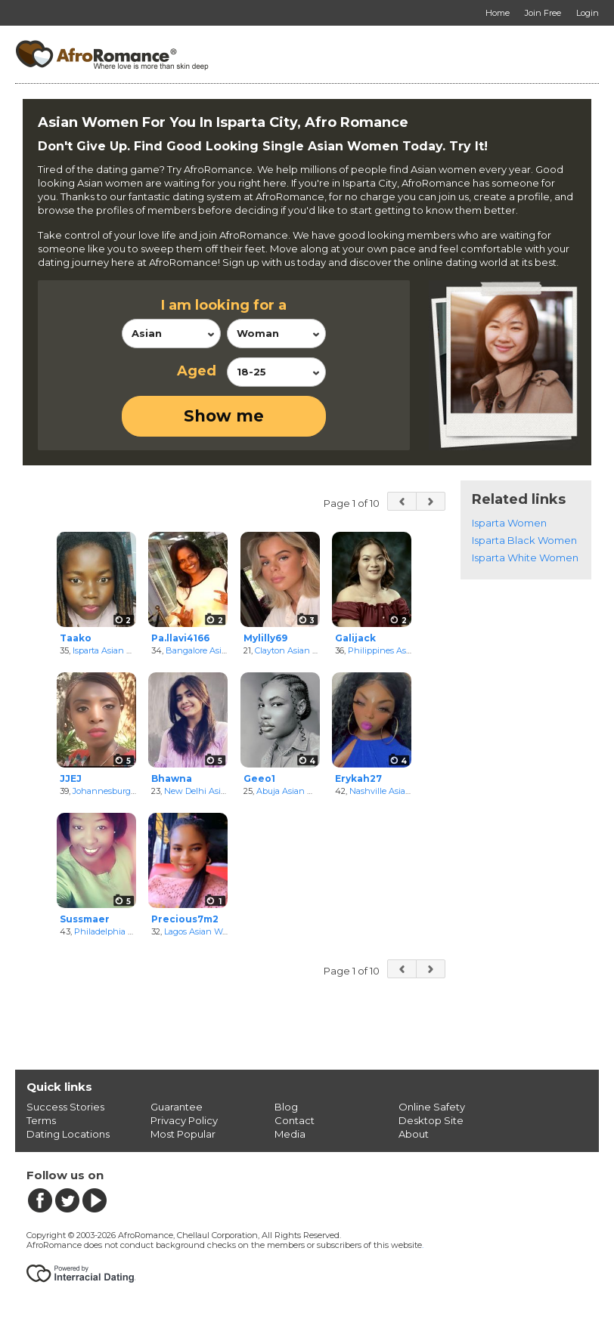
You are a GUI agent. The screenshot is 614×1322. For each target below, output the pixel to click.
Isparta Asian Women (115, 650)
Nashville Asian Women (397, 791)
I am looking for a (224, 305)
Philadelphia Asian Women (129, 931)
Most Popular (183, 1134)
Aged (196, 371)
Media (289, 1134)
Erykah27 (358, 778)
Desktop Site (431, 1120)
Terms (41, 1120)
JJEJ (71, 778)
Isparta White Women (525, 557)
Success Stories (65, 1107)
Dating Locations (68, 1134)
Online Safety (431, 1107)
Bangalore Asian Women (216, 650)
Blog (286, 1107)
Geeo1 (259, 778)
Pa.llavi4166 (180, 638)
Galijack (355, 638)
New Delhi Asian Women (214, 791)
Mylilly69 (265, 638)
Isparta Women (509, 523)
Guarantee (176, 1107)
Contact (294, 1120)
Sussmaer (85, 919)
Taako (75, 638)
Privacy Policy (184, 1120)
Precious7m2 (185, 919)
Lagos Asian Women (205, 931)
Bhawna (171, 778)
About (413, 1134)
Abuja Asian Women (297, 791)
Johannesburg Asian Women (131, 791)
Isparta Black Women (524, 540)
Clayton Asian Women (299, 650)
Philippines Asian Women (400, 650)
